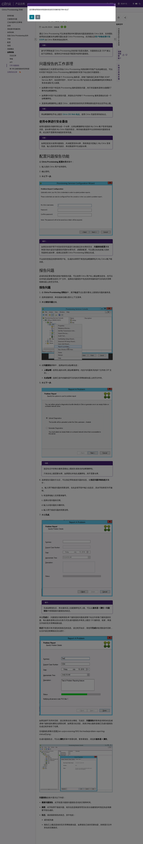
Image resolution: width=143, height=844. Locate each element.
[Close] (114, 5)
